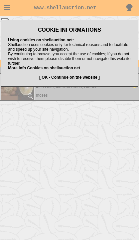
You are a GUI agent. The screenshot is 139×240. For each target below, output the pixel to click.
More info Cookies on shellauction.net (44, 68)
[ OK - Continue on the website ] (69, 77)
